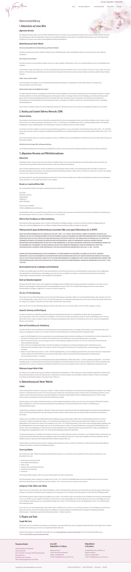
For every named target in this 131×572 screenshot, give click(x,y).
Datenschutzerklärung (74, 567)
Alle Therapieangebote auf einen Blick (26, 559)
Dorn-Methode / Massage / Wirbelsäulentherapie (29, 553)
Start (78, 6)
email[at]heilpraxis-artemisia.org (64, 557)
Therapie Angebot (88, 6)
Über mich (112, 6)
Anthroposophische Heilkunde (24, 548)
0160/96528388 (60, 554)
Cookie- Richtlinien (87, 567)
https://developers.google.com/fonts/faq (68, 532)
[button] (94, 6)
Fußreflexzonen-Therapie (23, 557)
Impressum (97, 567)
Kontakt (120, 6)
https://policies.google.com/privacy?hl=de (36, 534)
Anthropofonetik (102, 6)
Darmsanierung (19, 555)
